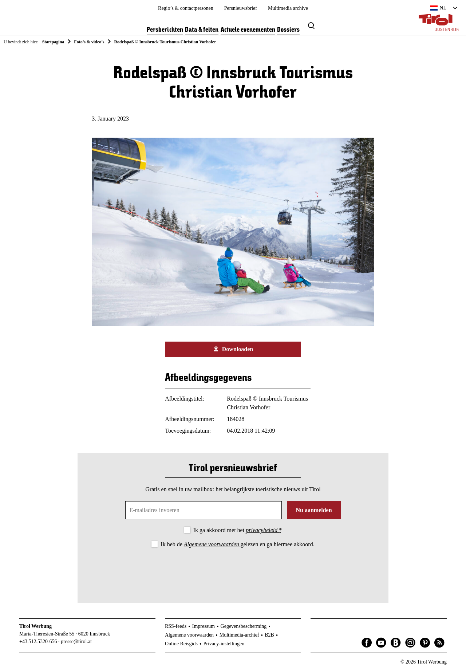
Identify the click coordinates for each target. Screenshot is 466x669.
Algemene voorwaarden (212, 544)
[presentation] (233, 569)
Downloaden (233, 349)
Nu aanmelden (314, 510)
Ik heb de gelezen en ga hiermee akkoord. (237, 544)
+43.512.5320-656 (38, 641)
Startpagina (53, 41)
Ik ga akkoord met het (237, 530)
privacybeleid (262, 530)
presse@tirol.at (76, 641)
